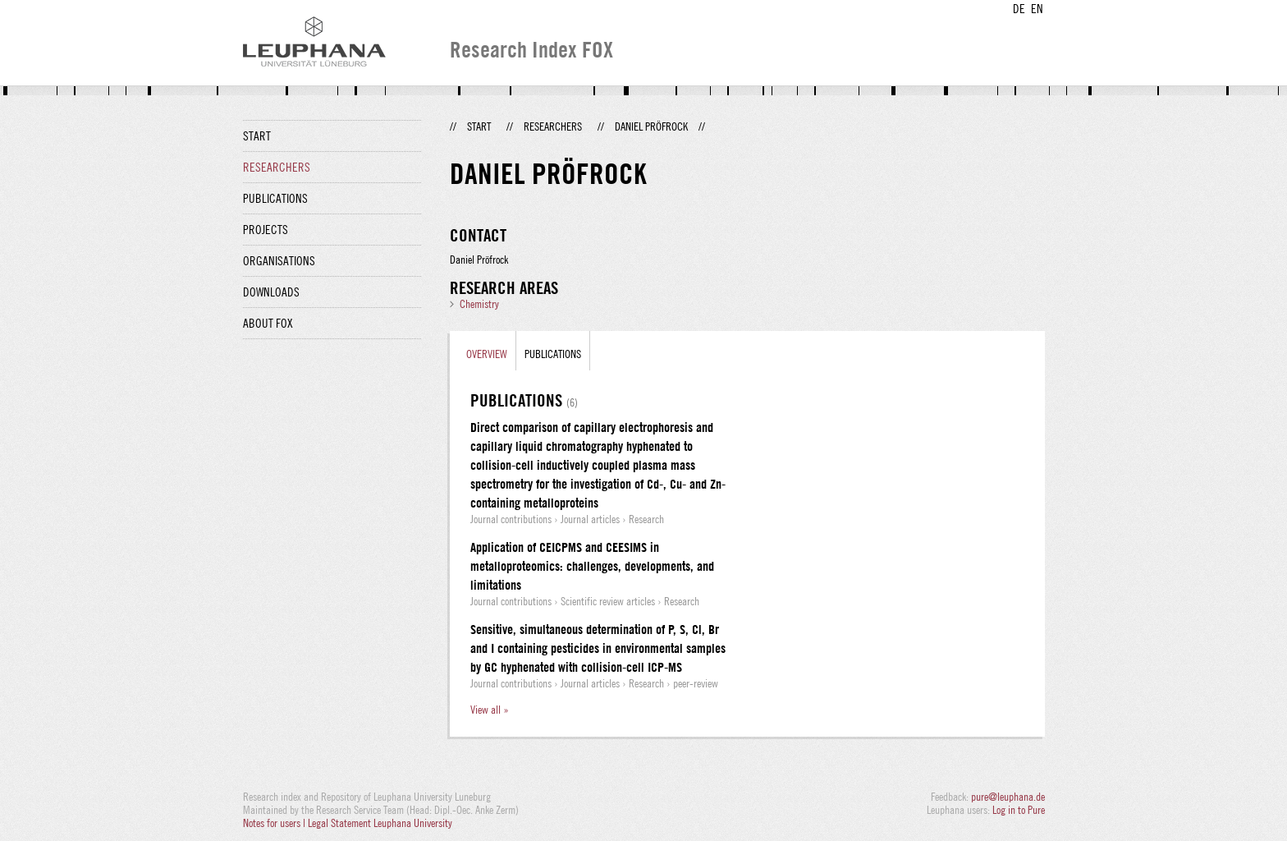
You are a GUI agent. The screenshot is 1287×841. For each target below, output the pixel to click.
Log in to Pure (1018, 809)
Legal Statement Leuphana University (380, 823)
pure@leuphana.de (1008, 796)
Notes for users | (275, 823)
